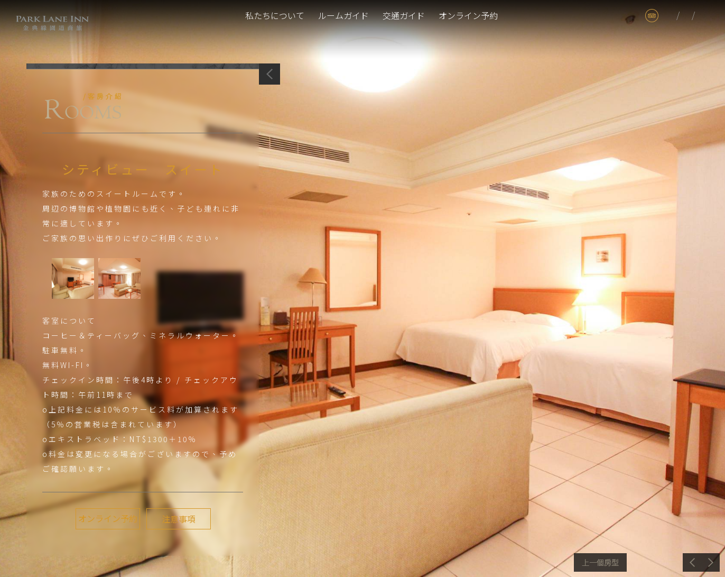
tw (670, 15)
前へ (600, 562)
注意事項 (177, 518)
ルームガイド (343, 15)
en (703, 15)
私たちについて (274, 15)
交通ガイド (404, 15)
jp (685, 15)
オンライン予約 (468, 15)
